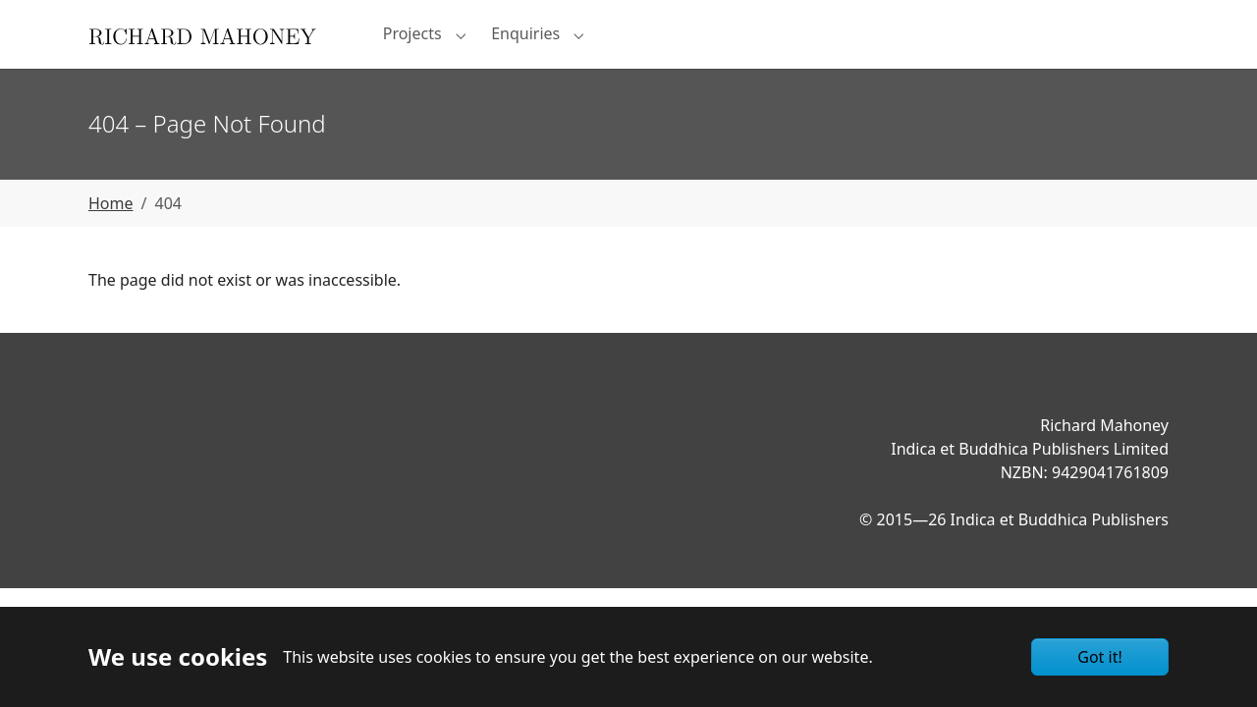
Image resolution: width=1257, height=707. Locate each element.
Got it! (1099, 657)
